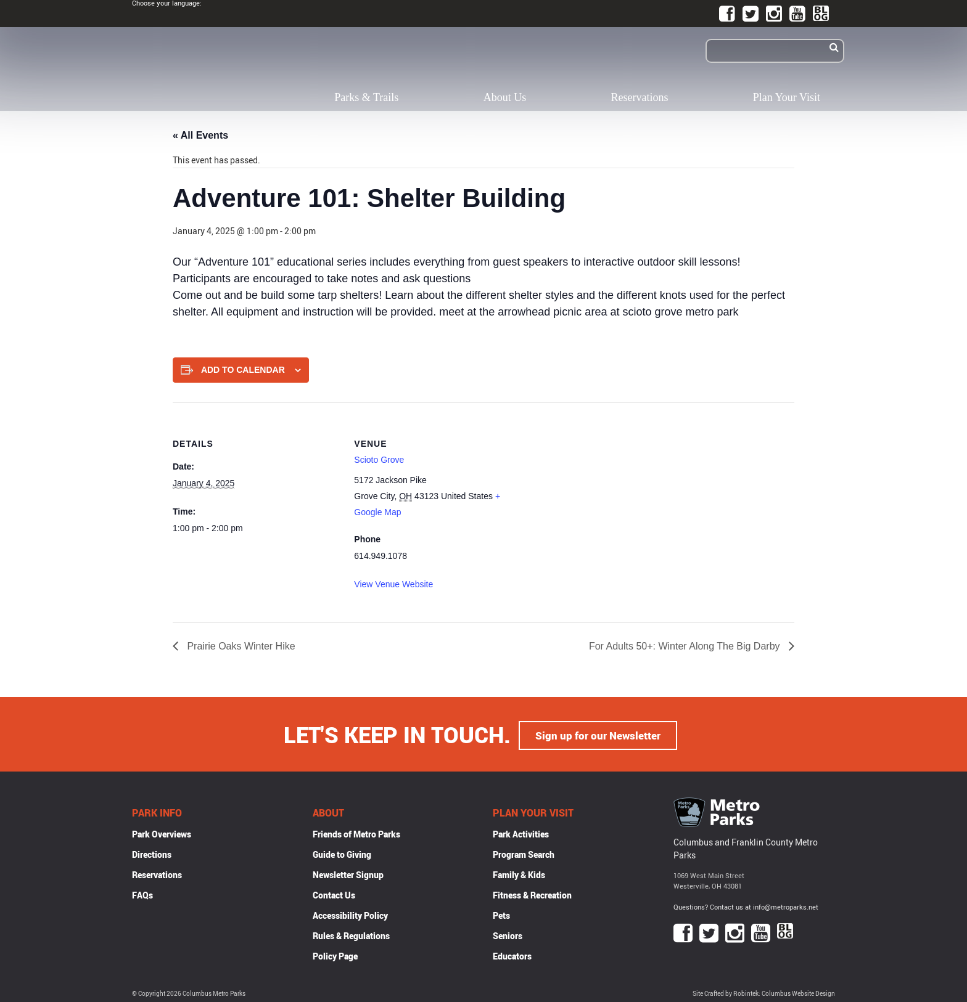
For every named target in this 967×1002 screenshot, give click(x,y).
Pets (501, 913)
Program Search (523, 852)
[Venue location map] (601, 488)
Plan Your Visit (786, 97)
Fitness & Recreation (532, 893)
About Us (505, 97)
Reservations (640, 97)
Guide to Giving (342, 852)
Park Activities (521, 832)
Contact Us (334, 893)
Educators (512, 954)
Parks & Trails (366, 97)
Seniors (507, 934)
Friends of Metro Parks (356, 832)
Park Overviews (161, 832)
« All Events (200, 135)
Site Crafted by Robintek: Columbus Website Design (764, 992)
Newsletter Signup (348, 873)
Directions (151, 852)
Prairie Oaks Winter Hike (239, 646)
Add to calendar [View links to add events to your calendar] (243, 370)
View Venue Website (393, 584)
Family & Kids (519, 873)
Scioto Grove (379, 460)
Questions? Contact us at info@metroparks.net (745, 905)
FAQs (142, 893)
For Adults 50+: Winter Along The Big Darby (686, 646)
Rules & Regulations (351, 934)
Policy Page (335, 954)
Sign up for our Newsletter (598, 733)
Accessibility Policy (350, 913)
